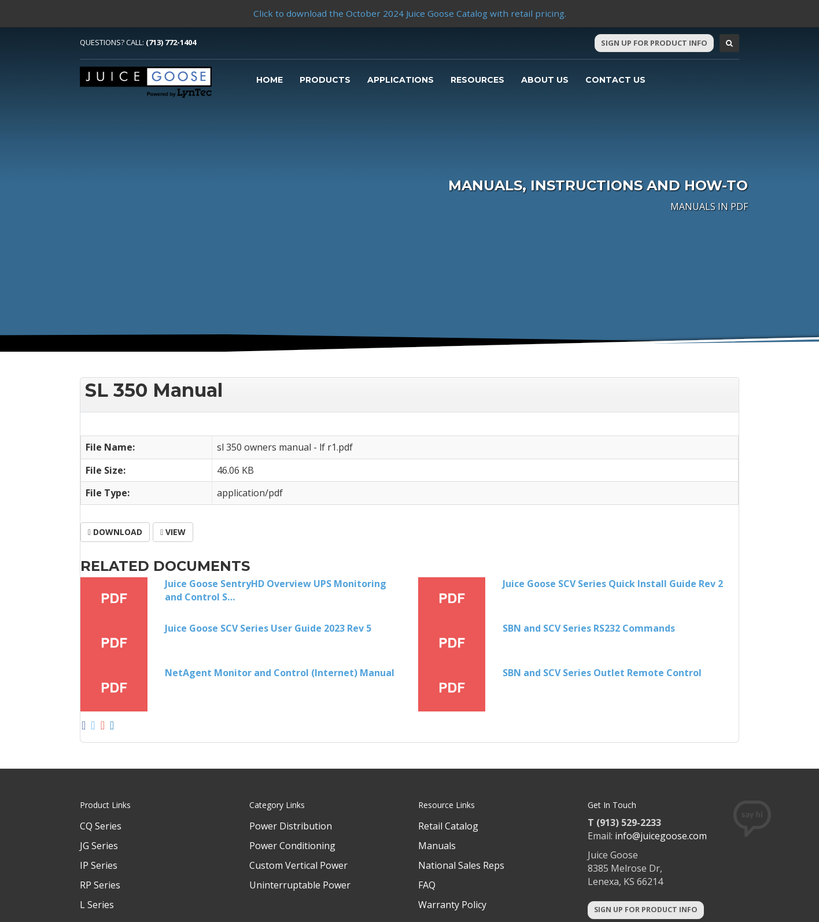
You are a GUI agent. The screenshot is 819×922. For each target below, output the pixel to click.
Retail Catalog (448, 826)
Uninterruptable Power (300, 885)
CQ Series (100, 826)
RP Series (100, 885)
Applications (400, 80)
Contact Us (615, 80)
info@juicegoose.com (661, 835)
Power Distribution (290, 826)
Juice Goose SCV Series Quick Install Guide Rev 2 (613, 583)
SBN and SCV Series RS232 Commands (589, 628)
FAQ (427, 885)
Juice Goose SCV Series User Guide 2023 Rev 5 (268, 628)
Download (115, 531)
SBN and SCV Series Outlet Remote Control (602, 672)
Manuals (437, 845)
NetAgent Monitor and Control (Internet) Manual (279, 672)
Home (269, 80)
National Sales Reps (461, 865)
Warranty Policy (452, 904)
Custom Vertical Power (298, 865)
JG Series (99, 845)
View (173, 531)
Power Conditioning (292, 845)
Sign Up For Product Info (654, 43)
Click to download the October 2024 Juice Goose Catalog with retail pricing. (409, 13)
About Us (545, 80)
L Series (97, 904)
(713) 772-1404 (171, 42)
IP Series (98, 865)
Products (325, 80)
